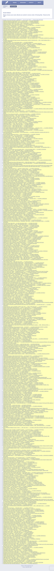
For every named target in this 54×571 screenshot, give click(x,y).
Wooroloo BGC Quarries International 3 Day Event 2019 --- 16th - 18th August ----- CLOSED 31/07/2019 (25, 190)
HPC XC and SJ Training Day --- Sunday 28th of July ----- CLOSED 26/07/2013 (20, 480)
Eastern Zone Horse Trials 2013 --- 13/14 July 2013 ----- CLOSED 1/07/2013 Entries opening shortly (24, 485)
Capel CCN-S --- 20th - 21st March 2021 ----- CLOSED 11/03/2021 (17, 139)
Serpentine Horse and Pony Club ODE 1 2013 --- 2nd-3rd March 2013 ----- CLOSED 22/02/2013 (23, 511)
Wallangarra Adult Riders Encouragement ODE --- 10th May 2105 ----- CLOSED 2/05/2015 (22, 394)
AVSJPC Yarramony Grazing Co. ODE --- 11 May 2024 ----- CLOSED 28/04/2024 (20, 35)
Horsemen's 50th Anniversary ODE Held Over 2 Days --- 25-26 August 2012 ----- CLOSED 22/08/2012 (25, 523)
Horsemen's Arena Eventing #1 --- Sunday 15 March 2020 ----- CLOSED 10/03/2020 (21, 168)
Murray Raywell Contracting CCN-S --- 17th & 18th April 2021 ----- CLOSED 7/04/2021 (21, 134)
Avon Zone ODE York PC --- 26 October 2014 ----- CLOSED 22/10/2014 (18, 413)
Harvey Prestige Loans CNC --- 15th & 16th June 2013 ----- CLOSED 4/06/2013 (20, 488)
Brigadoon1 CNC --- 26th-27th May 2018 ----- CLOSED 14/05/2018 (17, 253)
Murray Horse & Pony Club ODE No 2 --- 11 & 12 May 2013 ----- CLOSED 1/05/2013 (21, 495)
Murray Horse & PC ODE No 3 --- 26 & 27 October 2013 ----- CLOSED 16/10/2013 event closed (23, 469)
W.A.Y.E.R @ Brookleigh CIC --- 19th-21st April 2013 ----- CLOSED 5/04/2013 (19, 502)
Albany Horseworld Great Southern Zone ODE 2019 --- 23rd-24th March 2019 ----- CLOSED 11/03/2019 (25, 217)
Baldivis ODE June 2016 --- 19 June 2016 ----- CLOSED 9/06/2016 (17, 337)
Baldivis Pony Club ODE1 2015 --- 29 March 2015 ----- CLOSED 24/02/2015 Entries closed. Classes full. (25, 408)
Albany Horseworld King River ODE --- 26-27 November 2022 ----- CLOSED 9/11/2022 (21, 56)
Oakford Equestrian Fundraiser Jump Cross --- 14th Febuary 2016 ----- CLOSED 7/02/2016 (22, 361)
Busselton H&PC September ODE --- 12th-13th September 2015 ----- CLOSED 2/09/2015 (22, 373)
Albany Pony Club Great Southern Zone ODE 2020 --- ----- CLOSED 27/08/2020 (20, 153)
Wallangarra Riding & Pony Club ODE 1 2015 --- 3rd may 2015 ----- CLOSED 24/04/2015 (22, 396)
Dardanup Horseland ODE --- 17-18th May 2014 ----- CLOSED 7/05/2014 (18, 443)
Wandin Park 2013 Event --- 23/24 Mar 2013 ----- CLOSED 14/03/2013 (18, 507)
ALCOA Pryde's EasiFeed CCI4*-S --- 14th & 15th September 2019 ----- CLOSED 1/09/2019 (22, 186)
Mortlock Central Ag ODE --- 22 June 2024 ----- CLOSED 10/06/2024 (17, 33)
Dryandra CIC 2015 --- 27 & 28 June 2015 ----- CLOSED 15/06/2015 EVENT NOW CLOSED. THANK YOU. (26, 384)
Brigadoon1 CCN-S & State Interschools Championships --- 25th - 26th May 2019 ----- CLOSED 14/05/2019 (26, 203)
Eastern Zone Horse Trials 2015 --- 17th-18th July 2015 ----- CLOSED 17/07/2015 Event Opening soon (25, 377)
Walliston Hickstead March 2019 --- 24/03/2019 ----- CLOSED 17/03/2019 (18, 216)
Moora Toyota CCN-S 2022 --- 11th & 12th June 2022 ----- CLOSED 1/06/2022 (20, 78)
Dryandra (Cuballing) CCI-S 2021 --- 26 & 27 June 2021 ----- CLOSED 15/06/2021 (20, 122)
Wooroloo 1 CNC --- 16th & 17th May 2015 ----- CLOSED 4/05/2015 (17, 393)
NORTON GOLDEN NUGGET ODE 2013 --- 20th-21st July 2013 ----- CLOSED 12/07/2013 (22, 482)
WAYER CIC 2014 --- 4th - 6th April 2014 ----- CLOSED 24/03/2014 (17, 454)
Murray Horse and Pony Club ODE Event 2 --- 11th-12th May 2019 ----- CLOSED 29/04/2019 (23, 205)
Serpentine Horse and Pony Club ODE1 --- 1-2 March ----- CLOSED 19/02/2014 (20, 462)
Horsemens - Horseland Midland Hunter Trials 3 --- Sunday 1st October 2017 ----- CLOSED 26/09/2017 (25, 277)
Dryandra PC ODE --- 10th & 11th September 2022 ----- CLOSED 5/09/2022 (19, 63)
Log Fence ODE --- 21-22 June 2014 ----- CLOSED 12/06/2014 (16, 438)
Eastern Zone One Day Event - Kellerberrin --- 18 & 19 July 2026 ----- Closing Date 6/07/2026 (23, 19)
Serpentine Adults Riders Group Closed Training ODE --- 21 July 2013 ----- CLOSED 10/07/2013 (23, 484)
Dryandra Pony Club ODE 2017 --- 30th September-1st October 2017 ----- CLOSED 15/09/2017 (23, 278)
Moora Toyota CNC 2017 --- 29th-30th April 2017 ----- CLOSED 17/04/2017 (19, 303)
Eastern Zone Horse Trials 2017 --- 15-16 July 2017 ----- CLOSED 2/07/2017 (19, 291)
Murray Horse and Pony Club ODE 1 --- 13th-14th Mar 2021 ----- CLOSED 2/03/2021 (21, 140)
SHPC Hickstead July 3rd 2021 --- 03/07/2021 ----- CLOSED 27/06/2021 (18, 120)
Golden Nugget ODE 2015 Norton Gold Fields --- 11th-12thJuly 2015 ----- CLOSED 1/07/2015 (23, 382)
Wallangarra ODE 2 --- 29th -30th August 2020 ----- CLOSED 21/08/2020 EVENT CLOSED (22, 154)
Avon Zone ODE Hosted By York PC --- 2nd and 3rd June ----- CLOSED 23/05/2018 (21, 252)
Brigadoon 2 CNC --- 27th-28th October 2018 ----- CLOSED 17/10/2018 (18, 228)
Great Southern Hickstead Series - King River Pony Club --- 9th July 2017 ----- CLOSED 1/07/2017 (24, 292)
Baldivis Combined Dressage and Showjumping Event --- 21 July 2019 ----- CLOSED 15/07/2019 (23, 192)
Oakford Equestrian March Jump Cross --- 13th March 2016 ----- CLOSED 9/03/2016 (21, 357)
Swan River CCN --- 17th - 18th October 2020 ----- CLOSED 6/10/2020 (18, 150)
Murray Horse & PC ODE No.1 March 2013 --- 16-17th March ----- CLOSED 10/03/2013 (21, 508)
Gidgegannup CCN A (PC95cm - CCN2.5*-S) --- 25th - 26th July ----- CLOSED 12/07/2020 (22, 157)
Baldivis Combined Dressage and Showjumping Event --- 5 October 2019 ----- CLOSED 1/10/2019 (24, 182)
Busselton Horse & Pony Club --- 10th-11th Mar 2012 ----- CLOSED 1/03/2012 (19, 542)
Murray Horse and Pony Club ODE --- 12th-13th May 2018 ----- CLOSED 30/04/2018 (21, 255)
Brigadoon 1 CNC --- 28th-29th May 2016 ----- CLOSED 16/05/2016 (17, 340)
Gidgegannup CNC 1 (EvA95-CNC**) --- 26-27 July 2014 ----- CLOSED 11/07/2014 (21, 430)
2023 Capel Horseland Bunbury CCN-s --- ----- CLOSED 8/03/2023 (17, 54)
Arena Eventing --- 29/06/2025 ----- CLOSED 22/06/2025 (15, 26)
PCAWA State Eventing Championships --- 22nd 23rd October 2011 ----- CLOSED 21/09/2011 (23, 547)
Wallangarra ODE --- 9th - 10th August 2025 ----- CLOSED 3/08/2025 (18, 24)
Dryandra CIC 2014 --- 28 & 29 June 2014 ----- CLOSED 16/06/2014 (17, 437)
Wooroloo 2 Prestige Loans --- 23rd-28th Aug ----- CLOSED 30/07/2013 (18, 479)
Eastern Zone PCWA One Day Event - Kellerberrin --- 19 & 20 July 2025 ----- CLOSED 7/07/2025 (23, 25)
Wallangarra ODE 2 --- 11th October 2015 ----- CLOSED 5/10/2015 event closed (20, 369)
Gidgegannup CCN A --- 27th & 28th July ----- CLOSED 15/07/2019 (17, 194)
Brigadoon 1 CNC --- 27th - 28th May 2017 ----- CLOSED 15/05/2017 (17, 298)
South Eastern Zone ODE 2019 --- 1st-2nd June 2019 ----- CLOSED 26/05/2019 (20, 201)
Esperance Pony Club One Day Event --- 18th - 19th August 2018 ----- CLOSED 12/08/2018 (22, 237)
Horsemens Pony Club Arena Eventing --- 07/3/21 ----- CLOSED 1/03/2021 (19, 141)
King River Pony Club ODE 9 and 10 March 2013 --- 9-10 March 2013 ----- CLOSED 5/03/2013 (23, 510)
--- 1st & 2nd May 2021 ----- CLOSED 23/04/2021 (13, 131)
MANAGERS (23, 2)
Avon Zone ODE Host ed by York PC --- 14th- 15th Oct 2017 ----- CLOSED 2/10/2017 (21, 275)
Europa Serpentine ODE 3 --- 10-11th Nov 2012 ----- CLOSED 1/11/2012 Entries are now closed (23, 513)
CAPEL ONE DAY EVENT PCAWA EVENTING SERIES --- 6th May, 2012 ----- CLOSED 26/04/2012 (24, 535)
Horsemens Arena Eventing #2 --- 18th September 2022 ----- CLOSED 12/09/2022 (20, 61)
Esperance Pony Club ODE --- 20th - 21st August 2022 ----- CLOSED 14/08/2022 (20, 65)
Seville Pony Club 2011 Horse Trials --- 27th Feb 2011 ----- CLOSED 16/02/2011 (20, 554)
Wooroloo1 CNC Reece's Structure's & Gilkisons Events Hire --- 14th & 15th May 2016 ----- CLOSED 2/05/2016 (27, 345)
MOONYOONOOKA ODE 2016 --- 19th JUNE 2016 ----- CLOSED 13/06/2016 (19, 335)
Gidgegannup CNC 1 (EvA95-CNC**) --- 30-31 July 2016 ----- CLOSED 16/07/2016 (21, 331)
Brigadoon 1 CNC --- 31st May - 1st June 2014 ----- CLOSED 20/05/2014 (18, 441)
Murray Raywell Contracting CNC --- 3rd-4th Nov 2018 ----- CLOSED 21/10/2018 (20, 227)
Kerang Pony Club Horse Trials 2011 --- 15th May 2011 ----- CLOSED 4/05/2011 (20, 551)
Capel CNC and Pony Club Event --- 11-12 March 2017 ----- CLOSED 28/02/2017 (20, 310)
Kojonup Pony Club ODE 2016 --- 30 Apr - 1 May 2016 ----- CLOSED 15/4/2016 (20, 351)
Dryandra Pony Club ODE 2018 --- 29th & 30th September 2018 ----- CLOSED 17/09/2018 (22, 232)
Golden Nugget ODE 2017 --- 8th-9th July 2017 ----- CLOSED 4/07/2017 (18, 290)
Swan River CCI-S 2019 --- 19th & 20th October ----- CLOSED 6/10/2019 (18, 181)
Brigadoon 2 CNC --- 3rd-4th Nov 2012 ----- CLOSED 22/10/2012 (17, 514)
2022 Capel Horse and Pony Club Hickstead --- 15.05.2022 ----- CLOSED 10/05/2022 (21, 83)
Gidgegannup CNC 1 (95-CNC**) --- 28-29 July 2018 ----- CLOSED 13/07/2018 (20, 241)
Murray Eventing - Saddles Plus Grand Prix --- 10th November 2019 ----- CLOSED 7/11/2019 (23, 174)
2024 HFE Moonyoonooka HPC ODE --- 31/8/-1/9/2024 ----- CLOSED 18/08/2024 (20, 29)
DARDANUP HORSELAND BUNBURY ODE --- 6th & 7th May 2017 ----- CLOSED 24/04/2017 (23, 301)
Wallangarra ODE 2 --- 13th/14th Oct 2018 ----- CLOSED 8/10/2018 (17, 229)
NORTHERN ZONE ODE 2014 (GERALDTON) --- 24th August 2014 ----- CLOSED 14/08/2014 (23, 424)
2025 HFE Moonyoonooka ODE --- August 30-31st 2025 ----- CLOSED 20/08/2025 (20, 22)
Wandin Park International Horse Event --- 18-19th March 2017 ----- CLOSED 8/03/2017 (22, 309)
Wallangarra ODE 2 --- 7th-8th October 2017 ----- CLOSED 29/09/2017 (18, 276)
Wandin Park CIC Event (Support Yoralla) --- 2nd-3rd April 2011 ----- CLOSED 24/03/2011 (22, 553)
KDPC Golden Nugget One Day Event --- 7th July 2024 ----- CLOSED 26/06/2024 (20, 32)
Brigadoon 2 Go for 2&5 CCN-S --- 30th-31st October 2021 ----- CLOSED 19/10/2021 (21, 101)
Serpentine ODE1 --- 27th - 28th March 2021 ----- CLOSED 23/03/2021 (18, 136)
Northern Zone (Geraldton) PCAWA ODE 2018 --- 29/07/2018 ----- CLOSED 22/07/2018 (21, 239)
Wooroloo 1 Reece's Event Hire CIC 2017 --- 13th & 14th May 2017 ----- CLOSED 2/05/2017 (22, 300)
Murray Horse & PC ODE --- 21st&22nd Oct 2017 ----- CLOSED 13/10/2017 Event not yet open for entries (25, 271)
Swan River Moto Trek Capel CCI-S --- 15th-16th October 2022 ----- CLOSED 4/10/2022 (22, 59)
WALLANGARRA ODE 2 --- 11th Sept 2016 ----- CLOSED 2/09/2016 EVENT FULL (20, 322)
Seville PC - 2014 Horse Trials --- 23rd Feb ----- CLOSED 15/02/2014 (18, 464)
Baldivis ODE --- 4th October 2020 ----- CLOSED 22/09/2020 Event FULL (18, 151)
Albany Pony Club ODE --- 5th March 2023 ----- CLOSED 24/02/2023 (18, 55)
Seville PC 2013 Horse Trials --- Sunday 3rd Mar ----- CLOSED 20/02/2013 (19, 512)
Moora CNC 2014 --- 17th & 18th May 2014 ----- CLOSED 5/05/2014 (17, 444)
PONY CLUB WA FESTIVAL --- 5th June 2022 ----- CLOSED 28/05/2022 (18, 79)
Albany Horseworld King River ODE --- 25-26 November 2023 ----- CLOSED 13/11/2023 (22, 37)
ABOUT (39, 2)
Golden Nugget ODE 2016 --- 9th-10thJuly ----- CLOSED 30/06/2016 (17, 334)
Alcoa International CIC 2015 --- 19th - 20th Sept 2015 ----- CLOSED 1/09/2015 (20, 374)
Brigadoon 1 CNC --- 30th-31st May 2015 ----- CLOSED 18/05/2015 (17, 392)
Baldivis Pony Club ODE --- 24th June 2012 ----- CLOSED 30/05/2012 (18, 533)
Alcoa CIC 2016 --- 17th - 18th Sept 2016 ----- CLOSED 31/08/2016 (17, 323)
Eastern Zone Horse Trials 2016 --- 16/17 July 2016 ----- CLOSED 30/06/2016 (19, 333)
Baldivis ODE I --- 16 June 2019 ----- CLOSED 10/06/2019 (15, 199)
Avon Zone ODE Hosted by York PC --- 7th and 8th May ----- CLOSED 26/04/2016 (20, 347)
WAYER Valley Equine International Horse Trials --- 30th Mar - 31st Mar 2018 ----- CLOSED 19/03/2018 (25, 264)
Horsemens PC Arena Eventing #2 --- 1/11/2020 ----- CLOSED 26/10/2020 (19, 145)
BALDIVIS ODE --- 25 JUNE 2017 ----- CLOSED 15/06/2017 (16, 294)
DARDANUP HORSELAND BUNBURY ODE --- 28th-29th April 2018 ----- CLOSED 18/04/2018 (23, 257)
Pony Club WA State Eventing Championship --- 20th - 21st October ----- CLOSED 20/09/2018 (23, 231)
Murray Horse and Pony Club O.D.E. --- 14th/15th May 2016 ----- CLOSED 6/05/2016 (21, 344)
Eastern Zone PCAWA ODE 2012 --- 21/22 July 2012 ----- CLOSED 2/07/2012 (19, 529)
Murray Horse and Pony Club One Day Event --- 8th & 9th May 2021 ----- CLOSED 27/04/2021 (23, 130)
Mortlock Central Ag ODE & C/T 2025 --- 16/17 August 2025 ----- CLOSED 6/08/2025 (21, 23)
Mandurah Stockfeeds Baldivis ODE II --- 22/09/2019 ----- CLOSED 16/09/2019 (20, 185)
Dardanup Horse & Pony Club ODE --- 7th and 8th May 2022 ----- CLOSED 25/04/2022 (21, 85)
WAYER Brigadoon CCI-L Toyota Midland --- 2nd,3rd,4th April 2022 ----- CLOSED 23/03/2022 (23, 89)
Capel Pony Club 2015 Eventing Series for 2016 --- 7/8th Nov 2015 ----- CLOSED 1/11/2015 (22, 365)
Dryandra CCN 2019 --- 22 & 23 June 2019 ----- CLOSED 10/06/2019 (18, 197)
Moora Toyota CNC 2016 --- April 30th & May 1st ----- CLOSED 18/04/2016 (19, 349)
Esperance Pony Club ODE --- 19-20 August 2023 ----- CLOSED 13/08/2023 (19, 45)
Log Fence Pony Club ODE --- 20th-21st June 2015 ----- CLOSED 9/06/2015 (19, 386)
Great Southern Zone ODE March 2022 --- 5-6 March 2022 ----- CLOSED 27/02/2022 (21, 94)
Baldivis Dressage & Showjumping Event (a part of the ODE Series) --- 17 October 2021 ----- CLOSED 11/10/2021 (27, 102)
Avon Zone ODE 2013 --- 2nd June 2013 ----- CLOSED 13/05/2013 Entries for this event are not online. (25, 492)
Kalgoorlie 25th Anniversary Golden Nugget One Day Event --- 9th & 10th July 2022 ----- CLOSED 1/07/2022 (26, 74)
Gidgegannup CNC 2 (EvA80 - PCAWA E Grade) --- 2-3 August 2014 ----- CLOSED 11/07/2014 (23, 429)
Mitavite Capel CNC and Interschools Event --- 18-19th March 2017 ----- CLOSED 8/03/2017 (22, 308)
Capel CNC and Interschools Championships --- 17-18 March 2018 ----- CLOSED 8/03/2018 (22, 266)
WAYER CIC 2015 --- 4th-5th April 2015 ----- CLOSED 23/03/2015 (17, 405)
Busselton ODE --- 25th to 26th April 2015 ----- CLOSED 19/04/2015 (17, 398)
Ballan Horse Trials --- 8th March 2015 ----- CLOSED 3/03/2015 (16, 407)
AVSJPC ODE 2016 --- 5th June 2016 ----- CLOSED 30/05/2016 (16, 339)
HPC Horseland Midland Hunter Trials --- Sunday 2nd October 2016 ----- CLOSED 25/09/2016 (23, 318)
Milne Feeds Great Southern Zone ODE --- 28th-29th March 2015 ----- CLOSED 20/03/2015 (22, 406)
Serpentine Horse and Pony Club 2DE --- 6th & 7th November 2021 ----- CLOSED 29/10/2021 (23, 100)
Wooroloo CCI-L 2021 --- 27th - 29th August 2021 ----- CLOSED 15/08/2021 (19, 110)
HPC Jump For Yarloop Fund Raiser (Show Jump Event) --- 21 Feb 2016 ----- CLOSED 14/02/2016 (24, 360)
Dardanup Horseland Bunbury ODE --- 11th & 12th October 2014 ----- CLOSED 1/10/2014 (22, 420)
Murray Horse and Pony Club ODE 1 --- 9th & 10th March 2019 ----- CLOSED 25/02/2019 (22, 220)
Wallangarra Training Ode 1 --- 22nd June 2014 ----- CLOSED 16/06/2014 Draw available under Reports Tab (26, 436)
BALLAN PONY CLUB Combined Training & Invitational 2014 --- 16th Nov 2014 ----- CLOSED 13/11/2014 (25, 411)
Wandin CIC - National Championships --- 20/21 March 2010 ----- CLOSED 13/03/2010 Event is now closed (26, 559)
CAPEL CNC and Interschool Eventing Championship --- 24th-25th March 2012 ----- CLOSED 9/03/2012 (25, 541)
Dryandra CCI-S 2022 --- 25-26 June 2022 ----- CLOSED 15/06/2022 (17, 76)
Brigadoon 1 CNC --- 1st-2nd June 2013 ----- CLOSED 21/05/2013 (17, 491)
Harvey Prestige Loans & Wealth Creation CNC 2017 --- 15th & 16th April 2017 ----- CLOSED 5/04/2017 (25, 306)
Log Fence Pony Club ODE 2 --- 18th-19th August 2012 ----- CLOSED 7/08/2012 (20, 525)
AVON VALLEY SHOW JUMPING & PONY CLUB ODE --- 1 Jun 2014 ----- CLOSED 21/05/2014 (23, 440)
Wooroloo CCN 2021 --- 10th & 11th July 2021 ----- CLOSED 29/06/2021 (18, 119)
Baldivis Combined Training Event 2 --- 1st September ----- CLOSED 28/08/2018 (20, 235)
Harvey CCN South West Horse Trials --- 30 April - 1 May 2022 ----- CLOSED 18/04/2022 (22, 86)
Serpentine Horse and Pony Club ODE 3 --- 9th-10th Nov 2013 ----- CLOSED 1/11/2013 (21, 467)
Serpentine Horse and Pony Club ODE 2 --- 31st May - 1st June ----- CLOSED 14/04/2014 (22, 450)
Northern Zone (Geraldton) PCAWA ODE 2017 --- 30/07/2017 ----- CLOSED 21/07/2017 (21, 287)
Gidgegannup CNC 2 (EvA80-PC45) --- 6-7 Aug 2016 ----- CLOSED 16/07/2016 (20, 330)
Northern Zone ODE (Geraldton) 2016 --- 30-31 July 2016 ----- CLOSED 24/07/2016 (21, 328)
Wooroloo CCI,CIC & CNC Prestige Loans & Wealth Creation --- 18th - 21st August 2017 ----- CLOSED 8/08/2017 (27, 283)
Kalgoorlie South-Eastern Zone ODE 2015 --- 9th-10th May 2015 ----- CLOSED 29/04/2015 (22, 395)
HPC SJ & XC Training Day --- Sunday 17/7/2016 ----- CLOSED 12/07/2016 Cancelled (21, 332)
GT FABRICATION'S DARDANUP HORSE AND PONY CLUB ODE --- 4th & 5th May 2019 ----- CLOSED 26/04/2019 (28, 210)
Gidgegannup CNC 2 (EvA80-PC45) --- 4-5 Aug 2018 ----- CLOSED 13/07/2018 (20, 240)
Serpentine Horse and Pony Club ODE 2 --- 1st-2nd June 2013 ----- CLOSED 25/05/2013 (22, 490)
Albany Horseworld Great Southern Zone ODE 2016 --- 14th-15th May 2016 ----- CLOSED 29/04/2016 (25, 346)
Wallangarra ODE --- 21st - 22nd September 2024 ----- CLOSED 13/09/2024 (19, 28)
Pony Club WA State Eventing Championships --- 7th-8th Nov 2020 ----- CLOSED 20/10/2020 (23, 146)
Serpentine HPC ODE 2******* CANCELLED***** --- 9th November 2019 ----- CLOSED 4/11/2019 (23, 175)
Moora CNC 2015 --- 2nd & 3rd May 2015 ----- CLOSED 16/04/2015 (17, 400)
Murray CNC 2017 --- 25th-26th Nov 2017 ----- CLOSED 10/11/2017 (17, 269)
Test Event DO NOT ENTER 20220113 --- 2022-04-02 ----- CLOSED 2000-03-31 (20, 563)
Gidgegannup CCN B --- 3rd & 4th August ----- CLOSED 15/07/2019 (17, 193)
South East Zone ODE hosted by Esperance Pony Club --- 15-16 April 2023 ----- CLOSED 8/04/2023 (24, 53)
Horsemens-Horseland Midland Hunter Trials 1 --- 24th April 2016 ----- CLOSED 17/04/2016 (22, 350)
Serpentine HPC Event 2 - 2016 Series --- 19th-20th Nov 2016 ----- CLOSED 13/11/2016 (22, 314)
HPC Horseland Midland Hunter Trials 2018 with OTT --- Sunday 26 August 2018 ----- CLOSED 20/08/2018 (26, 236)
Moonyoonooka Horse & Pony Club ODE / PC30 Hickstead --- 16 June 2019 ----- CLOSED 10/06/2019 (25, 198)
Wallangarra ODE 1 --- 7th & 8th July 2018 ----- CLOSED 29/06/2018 (17, 247)
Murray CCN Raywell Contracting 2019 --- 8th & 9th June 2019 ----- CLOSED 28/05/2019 (22, 200)
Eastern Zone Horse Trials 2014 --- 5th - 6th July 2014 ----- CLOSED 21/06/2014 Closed (22, 434)
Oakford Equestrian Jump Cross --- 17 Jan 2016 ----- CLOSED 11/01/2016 (19, 362)
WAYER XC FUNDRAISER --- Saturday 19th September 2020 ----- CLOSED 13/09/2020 (22, 152)
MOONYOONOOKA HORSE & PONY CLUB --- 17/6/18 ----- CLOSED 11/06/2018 (20, 249)
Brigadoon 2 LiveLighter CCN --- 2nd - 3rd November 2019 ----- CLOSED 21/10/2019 (21, 178)
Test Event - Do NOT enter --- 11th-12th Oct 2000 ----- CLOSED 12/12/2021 (19, 96)
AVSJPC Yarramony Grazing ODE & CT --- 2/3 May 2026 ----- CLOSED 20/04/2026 (21, 20)
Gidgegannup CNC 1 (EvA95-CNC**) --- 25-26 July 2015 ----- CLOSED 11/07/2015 (21, 380)
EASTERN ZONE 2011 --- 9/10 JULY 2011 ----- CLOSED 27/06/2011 (18, 550)
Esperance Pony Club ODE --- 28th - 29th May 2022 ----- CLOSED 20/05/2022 (20, 80)
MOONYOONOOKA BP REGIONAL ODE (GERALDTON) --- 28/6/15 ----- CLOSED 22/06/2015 (23, 383)
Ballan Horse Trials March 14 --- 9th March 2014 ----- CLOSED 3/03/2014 (18, 461)
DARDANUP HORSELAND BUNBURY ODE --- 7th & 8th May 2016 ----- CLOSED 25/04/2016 (23, 348)
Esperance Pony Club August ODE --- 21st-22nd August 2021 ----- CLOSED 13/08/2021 (22, 114)
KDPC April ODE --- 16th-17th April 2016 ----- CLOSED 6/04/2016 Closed (18, 352)
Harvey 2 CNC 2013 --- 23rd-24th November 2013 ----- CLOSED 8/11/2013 (19, 466)
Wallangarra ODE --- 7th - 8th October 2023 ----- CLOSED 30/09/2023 (18, 42)
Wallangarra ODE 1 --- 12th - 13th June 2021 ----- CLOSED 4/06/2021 (18, 123)
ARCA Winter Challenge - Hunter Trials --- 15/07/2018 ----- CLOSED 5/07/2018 (20, 243)
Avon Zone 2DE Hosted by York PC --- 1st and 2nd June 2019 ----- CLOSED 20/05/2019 (22, 202)
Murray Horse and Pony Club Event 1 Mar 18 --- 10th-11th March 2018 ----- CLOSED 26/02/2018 (23, 267)
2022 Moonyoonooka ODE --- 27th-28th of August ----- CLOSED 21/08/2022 (19, 64)
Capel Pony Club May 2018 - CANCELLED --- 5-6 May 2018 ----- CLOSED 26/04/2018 (21, 256)
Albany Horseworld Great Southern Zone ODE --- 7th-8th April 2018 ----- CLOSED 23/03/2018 (23, 263)
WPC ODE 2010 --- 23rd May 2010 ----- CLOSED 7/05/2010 (16, 558)
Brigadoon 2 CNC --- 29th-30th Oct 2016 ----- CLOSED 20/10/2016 (17, 316)
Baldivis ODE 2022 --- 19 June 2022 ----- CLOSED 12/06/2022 (16, 77)
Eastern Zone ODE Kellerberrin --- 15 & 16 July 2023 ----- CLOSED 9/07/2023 (19, 46)
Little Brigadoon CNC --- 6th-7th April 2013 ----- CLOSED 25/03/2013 (17, 504)
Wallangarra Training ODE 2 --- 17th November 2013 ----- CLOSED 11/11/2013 (20, 465)
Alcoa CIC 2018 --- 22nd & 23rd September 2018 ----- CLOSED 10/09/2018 (19, 233)
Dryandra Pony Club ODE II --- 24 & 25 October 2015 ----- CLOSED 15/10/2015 (20, 368)
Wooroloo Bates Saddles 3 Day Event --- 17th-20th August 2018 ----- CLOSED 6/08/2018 (22, 238)
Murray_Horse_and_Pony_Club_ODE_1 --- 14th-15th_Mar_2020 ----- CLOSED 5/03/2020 (22, 169)
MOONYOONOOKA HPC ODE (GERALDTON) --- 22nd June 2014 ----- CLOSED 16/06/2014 (23, 435)
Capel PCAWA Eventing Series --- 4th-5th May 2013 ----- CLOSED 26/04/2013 (20, 496)
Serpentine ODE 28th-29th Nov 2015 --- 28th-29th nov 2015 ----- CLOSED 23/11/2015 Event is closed (25, 363)
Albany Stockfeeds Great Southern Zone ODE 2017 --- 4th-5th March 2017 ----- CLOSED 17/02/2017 (24, 313)
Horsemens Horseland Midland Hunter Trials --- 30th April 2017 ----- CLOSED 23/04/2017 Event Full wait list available (28, 302)
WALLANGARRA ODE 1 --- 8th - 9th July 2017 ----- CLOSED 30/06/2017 (18, 293)
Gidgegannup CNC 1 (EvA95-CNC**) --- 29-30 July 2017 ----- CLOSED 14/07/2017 (21, 289)
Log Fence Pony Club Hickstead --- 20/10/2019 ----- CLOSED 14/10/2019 (18, 180)
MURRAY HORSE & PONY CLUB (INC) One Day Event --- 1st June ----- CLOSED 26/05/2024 (23, 34)
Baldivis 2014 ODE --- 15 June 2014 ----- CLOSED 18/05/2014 (16, 442)
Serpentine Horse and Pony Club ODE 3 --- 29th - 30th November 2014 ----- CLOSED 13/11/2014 (24, 410)
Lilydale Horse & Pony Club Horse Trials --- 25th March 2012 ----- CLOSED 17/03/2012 (21, 538)
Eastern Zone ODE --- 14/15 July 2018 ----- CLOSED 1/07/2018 (16, 244)
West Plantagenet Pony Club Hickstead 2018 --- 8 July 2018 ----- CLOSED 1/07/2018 (21, 245)
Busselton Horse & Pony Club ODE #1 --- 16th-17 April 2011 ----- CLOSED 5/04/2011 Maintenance (24, 552)
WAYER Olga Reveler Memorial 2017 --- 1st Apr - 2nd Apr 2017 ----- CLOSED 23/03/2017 (22, 307)
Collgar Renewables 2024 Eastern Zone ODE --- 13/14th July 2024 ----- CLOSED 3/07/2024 (22, 31)
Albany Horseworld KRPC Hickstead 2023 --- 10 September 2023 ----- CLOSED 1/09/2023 (22, 43)
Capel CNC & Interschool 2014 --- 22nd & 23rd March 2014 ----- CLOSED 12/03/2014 (21, 458)
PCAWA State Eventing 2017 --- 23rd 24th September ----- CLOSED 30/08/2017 (20, 281)
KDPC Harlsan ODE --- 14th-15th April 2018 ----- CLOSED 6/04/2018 (18, 261)
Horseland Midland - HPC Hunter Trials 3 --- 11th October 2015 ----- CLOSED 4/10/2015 (22, 370)
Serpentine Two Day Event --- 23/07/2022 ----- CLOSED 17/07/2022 (17, 68)
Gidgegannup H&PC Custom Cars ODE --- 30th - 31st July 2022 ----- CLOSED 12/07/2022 (22, 69)
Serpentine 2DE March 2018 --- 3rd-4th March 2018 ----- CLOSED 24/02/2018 (19, 268)
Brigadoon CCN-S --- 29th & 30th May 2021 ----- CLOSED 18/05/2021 (18, 125)
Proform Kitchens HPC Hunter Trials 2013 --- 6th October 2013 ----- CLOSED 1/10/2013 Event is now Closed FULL (27, 472)
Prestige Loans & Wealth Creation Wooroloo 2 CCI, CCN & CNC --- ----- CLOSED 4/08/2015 (23, 375)
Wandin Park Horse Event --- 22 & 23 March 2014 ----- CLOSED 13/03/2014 (19, 457)
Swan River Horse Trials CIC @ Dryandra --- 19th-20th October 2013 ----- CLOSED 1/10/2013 (23, 473)
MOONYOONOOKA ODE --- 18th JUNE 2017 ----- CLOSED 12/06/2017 (18, 296)
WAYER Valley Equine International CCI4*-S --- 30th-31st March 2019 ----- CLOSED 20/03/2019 (23, 214)
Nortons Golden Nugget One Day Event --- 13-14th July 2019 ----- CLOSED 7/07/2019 (21, 196)
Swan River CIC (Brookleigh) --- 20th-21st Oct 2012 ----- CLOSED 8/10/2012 (19, 517)
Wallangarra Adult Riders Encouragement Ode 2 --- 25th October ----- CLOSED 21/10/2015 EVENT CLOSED (26, 366)
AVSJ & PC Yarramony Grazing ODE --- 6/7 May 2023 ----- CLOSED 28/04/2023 (20, 50)
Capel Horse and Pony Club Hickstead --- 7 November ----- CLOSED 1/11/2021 (20, 99)
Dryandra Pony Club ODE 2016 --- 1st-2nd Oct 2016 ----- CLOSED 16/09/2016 (20, 320)
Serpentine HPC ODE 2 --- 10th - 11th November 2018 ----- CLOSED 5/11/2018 (20, 224)
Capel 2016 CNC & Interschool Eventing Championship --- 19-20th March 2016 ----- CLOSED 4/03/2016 (25, 358)
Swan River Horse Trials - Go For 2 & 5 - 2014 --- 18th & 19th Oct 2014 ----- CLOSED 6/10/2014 (23, 416)
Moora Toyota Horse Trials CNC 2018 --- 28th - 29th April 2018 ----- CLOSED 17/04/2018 (22, 258)
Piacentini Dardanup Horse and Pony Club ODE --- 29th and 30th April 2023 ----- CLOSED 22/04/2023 (25, 52)
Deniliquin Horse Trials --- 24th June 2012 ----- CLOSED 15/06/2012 (17, 531)
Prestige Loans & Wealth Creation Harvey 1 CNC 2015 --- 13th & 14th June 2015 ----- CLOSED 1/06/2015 (25, 391)
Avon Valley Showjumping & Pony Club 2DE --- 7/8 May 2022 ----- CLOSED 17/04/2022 (21, 87)
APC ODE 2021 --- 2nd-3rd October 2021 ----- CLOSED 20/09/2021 (17, 106)
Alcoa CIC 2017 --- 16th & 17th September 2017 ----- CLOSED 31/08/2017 (19, 279)
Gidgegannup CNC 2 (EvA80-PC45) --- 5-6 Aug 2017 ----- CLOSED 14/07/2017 (20, 288)
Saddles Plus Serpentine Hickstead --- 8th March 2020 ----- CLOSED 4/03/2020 (20, 170)
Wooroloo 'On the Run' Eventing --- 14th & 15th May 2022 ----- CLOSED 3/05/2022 (20, 84)
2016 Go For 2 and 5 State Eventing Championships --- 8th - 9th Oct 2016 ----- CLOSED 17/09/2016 (24, 319)
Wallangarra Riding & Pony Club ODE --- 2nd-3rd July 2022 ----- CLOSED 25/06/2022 (21, 75)
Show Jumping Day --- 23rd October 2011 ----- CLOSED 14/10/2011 (17, 546)
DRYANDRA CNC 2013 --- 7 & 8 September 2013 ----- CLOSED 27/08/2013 (19, 476)
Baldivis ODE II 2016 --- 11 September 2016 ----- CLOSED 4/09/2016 (18, 321)
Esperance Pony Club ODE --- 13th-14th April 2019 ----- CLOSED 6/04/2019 (19, 213)
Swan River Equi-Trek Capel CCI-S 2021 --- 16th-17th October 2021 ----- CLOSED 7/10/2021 (23, 103)
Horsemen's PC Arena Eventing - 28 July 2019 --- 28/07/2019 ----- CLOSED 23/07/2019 (21, 191)
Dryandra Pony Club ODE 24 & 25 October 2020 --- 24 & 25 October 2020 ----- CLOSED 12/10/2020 (24, 149)
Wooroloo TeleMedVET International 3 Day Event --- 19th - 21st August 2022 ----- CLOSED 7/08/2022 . (25, 66)
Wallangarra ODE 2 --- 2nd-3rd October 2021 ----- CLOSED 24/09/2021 (18, 105)
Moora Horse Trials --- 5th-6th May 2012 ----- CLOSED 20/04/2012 (17, 536)
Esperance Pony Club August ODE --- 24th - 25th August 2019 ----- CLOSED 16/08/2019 (22, 188)
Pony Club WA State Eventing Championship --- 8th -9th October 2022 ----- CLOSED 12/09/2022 (23, 62)
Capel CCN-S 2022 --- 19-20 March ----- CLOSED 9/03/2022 (16, 93)
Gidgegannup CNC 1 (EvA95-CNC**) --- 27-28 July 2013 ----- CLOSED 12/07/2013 (21, 481)
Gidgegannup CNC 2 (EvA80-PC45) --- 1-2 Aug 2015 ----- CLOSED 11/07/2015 (20, 381)
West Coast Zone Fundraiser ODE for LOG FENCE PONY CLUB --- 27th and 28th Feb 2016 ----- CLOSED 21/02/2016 (28, 359)
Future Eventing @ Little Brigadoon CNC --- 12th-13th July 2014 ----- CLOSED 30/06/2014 (22, 431)
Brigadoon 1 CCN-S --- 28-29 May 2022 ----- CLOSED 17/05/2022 (17, 81)
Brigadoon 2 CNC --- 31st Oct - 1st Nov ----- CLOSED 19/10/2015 (17, 367)
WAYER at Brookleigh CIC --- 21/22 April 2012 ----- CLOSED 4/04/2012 (18, 537)
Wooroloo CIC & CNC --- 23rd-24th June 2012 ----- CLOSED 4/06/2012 (18, 532)
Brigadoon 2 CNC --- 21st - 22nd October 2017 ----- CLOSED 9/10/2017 (18, 274)
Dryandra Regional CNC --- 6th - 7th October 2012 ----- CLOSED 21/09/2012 (19, 519)
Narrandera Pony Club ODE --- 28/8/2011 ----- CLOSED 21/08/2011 (17, 549)
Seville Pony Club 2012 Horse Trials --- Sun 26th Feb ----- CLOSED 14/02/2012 (20, 543)
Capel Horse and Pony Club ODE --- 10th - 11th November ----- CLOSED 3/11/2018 (21, 225)
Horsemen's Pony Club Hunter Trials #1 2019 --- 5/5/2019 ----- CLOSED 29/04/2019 (21, 206)
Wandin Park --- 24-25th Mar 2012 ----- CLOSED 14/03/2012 (16, 540)
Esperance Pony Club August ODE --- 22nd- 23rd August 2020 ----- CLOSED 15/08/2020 (22, 155)
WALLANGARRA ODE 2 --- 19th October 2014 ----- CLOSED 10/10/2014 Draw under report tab (23, 415)
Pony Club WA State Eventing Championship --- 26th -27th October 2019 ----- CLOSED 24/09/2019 (24, 183)
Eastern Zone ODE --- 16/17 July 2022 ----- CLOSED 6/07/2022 (16, 72)
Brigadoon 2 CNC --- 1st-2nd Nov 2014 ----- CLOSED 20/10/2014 (17, 414)
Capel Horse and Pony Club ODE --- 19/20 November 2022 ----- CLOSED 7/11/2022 (21, 57)
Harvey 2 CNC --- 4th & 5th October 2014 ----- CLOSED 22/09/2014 (17, 421)
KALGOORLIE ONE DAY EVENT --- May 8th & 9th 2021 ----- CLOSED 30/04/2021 (20, 129)
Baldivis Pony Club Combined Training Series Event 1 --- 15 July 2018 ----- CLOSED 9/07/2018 (23, 242)
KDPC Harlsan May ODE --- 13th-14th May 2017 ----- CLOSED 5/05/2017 (19, 299)
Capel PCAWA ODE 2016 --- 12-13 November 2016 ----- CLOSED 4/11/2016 (19, 315)
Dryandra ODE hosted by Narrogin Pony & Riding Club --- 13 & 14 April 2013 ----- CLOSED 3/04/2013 (25, 503)
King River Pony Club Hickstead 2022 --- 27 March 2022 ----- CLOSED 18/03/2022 (20, 90)
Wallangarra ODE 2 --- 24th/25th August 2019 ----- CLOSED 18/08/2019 (18, 187)
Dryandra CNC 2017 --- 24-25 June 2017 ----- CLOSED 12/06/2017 (17, 297)
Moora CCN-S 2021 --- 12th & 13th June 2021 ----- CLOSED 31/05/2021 (18, 124)
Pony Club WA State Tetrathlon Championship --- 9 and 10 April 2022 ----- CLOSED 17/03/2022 (23, 91)
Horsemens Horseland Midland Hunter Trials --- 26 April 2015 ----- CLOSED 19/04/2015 (21, 399)
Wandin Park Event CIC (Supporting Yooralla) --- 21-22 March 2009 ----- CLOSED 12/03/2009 (23, 562)
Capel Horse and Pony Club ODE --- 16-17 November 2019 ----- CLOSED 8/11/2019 (21, 172)
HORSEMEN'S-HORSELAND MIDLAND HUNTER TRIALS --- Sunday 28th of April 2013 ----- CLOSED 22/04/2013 (27, 497)
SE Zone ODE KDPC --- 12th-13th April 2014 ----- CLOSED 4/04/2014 (18, 452)
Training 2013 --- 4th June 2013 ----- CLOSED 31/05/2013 (15, 489)
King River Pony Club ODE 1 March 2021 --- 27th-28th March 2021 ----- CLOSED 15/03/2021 (23, 138)
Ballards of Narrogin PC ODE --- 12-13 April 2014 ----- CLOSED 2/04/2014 (19, 453)
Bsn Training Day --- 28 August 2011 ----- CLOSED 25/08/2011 (16, 548)
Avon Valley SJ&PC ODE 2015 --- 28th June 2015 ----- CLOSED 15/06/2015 (19, 385)
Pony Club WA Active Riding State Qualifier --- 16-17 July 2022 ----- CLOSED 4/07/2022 (22, 73)
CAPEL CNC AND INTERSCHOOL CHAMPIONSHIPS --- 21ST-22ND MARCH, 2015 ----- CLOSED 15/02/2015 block (28, 409)
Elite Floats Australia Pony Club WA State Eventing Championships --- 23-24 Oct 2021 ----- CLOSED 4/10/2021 (27, 104)
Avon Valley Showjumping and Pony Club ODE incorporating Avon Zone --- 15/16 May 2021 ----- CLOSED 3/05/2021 (28, 127)
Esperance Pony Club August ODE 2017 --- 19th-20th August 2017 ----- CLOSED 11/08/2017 (23, 282)
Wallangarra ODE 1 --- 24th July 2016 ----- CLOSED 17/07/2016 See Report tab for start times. (23, 329)
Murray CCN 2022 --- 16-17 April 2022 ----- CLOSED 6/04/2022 (16, 88)
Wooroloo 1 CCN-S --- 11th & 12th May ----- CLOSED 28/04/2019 (17, 207)
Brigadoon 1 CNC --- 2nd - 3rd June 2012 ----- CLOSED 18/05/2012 (17, 534)
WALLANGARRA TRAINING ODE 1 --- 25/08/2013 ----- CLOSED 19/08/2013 (19, 477)
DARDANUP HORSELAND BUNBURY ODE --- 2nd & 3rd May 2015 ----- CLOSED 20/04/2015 (23, 397)
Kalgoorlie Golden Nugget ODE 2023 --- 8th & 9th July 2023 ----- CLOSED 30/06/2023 (21, 47)
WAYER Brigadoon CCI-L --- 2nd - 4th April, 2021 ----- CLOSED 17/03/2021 (19, 137)
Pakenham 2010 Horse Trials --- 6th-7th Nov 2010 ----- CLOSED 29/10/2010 (19, 557)
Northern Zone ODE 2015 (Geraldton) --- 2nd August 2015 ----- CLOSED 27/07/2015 (21, 376)
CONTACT (31, 2)
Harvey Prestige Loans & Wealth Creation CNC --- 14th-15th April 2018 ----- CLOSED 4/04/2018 (23, 262)
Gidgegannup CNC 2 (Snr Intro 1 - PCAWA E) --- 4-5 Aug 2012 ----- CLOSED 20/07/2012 (22, 526)
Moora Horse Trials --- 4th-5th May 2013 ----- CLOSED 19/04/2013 (17, 498)
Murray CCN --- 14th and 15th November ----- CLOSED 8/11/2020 (17, 144)
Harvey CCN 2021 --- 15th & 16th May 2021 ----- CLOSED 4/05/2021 (18, 126)
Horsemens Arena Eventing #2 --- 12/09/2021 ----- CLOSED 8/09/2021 (18, 107)
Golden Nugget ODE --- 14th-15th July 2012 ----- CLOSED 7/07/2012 (18, 528)
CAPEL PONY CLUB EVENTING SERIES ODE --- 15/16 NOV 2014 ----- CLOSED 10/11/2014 (23, 412)
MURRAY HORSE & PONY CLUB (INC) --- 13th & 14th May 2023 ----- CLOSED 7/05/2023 (22, 49)
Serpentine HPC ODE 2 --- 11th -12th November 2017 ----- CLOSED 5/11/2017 (20, 270)
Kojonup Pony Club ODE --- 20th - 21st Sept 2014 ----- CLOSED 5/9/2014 (19, 422)
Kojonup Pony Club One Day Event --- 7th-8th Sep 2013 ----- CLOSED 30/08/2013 (20, 475)
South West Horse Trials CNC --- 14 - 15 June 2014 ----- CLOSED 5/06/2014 (19, 439)
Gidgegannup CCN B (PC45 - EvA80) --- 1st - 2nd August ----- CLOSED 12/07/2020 (21, 159)
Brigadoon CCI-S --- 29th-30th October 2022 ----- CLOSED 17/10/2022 (18, 58)
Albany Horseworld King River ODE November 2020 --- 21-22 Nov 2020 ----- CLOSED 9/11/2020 (23, 142)
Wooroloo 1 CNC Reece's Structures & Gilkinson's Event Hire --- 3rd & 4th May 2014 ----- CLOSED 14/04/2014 (26, 451)
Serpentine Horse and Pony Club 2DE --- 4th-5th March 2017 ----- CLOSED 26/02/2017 (21, 312)
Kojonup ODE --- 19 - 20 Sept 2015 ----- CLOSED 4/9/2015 (15, 371)
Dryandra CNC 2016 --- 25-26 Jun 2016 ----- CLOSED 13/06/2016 (17, 336)
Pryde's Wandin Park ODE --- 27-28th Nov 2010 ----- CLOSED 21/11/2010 (19, 556)
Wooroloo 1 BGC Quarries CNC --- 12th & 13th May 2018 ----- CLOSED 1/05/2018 (20, 254)
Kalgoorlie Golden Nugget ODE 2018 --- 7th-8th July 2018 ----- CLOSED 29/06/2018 (21, 246)
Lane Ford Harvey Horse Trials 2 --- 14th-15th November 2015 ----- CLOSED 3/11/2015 (21, 364)
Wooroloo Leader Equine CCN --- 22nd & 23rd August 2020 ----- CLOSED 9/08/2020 (21, 156)
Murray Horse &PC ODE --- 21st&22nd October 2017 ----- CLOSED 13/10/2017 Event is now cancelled (25, 272)
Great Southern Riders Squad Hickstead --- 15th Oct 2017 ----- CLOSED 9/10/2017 (21, 273)
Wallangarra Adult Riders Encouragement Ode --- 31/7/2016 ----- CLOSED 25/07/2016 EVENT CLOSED (25, 327)
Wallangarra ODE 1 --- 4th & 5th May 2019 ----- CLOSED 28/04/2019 (18, 208)
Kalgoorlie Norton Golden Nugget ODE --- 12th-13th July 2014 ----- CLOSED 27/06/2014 (22, 432)
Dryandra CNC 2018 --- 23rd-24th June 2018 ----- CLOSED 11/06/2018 (18, 248)
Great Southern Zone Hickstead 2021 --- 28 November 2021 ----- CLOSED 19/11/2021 (21, 98)
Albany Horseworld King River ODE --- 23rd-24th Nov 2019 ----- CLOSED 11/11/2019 (21, 171)
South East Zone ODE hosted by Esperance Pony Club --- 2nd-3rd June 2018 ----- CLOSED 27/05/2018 (25, 251)
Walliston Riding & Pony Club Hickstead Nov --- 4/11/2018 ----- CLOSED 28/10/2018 (21, 226)
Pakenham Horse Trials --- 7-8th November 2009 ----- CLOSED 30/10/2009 (19, 561)
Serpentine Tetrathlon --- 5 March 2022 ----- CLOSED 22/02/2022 (17, 95)
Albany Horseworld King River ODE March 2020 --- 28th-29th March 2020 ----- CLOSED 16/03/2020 (24, 162)
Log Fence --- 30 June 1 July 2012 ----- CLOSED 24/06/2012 (16, 530)
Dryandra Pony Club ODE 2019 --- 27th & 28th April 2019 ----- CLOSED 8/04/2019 (20, 211)
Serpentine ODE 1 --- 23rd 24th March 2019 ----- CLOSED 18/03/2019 (18, 215)
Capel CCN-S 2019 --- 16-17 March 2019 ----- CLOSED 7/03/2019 (17, 218)
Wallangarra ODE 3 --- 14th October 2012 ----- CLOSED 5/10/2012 (17, 518)
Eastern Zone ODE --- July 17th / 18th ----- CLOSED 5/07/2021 (16, 117)
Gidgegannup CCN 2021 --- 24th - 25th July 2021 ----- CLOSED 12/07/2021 (19, 115)
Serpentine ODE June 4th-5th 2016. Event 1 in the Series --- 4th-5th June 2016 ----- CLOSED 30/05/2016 (25, 338)
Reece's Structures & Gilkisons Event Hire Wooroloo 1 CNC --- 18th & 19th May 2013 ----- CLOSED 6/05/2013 (26, 493)
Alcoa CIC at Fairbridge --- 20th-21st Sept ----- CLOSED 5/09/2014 (17, 423)
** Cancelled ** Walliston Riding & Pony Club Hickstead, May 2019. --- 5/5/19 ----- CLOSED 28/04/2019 (25, 209)
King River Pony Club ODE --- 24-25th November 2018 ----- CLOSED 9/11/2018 (20, 223)
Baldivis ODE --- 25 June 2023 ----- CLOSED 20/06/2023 (15, 48)
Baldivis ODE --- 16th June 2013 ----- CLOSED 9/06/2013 (15, 487)
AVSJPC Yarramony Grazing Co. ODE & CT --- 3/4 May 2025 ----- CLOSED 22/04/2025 (21, 27)
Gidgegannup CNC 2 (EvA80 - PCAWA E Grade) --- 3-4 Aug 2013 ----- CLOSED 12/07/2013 (22, 483)
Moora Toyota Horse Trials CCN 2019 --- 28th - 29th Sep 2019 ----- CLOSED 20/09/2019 (22, 184)
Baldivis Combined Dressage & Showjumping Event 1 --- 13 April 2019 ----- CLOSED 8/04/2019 (23, 212)
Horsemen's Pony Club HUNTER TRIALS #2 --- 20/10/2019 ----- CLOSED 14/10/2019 (21, 179)
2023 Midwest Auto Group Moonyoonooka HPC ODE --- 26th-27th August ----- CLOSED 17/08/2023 (24, 44)
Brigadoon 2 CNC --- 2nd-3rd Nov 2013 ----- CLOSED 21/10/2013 (17, 468)
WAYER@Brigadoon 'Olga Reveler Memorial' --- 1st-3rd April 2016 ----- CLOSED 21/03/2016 (23, 355)
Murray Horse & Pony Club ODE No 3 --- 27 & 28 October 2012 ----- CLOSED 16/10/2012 (22, 515)
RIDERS (15, 2)
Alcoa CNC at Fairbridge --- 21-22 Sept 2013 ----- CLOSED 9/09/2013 (18, 474)
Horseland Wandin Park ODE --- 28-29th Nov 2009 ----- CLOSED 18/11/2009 (19, 560)
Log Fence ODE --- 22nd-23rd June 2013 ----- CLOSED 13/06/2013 (17, 486)
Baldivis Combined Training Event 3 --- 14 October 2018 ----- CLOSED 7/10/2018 (20, 230)
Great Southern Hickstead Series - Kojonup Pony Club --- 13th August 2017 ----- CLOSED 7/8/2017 (24, 284)
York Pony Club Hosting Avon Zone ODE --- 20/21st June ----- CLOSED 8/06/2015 (20, 388)
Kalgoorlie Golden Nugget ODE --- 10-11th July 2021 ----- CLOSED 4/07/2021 (19, 118)
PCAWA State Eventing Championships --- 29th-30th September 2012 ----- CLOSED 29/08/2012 (23, 522)
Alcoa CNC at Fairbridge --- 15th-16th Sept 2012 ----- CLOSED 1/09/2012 (18, 520)
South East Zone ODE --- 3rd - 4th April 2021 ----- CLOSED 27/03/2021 (18, 135)
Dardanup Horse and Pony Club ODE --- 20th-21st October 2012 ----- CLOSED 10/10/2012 (22, 516)
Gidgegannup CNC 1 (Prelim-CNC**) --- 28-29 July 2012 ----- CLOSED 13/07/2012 (20, 527)
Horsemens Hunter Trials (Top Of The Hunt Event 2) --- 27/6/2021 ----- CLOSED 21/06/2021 (22, 121)
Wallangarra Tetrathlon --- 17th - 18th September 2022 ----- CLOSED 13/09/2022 (20, 60)
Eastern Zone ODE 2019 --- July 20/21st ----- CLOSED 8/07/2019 (17, 195)
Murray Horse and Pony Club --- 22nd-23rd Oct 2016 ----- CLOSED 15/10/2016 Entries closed (23, 317)
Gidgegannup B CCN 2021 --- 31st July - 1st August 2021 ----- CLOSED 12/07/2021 (21, 116)
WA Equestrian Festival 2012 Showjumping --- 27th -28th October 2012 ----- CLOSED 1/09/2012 (23, 521)
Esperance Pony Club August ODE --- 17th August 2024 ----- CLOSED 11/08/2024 (20, 30)
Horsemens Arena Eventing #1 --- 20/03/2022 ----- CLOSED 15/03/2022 (18, 92)
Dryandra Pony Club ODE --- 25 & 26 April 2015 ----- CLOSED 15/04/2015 (19, 401)
